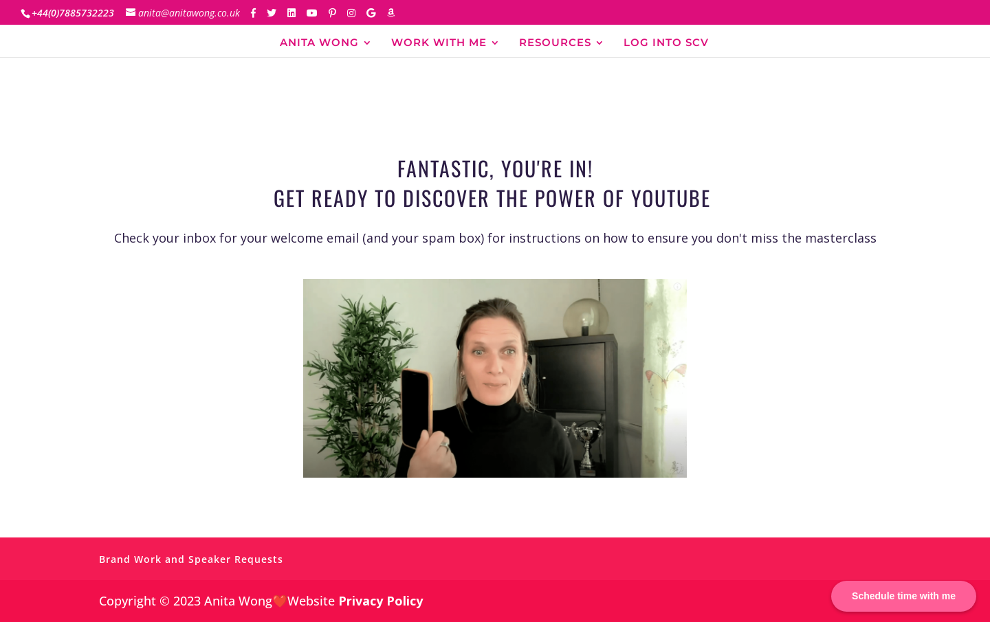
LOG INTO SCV (666, 43)
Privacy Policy (380, 600)
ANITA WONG (319, 43)
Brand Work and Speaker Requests (191, 559)
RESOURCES (555, 43)
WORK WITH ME (439, 43)
